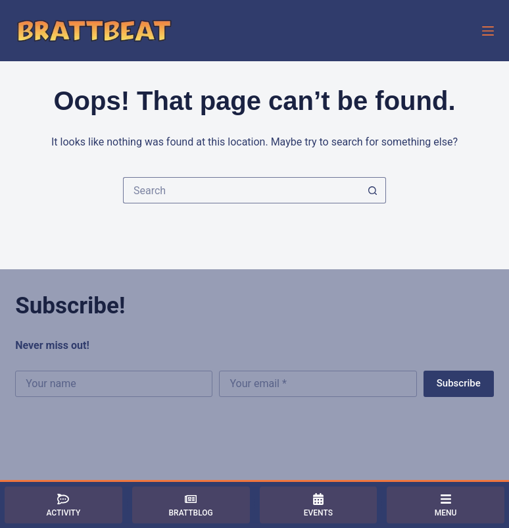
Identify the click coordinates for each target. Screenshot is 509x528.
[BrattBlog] (191, 505)
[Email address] (317, 384)
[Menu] (488, 31)
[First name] (113, 384)
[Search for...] (241, 190)
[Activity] (63, 505)
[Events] (318, 505)
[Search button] (373, 190)
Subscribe (459, 383)
